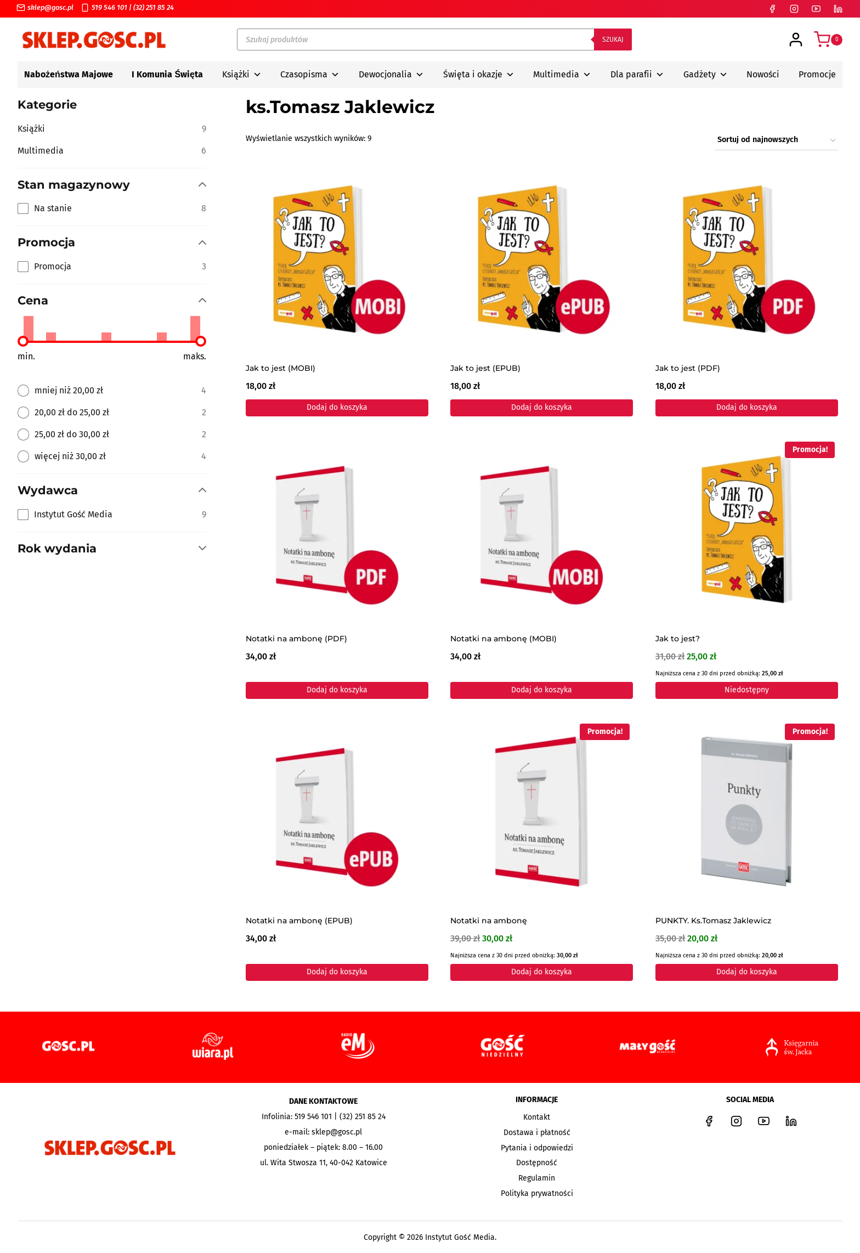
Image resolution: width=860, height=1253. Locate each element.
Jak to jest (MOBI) (280, 369)
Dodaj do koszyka (337, 407)
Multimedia (562, 74)
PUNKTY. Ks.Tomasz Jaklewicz (713, 921)
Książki (242, 74)
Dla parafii (637, 74)
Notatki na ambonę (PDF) (296, 639)
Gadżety (705, 74)
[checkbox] (112, 208)
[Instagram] (794, 9)
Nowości (762, 74)
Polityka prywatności (537, 1193)
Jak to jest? (677, 639)
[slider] (23, 341)
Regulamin (536, 1178)
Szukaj (613, 39)
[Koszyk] (828, 39)
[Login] (796, 39)
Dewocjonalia (391, 74)
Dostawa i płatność (536, 1132)
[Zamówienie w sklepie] (776, 140)
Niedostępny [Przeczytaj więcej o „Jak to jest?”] (747, 690)
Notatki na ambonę (488, 921)
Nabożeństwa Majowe (68, 74)
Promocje (817, 74)
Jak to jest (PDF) (687, 369)
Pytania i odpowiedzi (537, 1148)
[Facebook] (772, 9)
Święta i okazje (478, 74)
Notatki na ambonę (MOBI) (503, 639)
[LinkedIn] (838, 9)
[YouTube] (816, 9)
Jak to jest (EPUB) (485, 369)
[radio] (112, 390)
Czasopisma (310, 74)
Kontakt (536, 1117)
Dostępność (536, 1162)
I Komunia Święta (167, 74)
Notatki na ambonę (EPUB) (299, 921)
